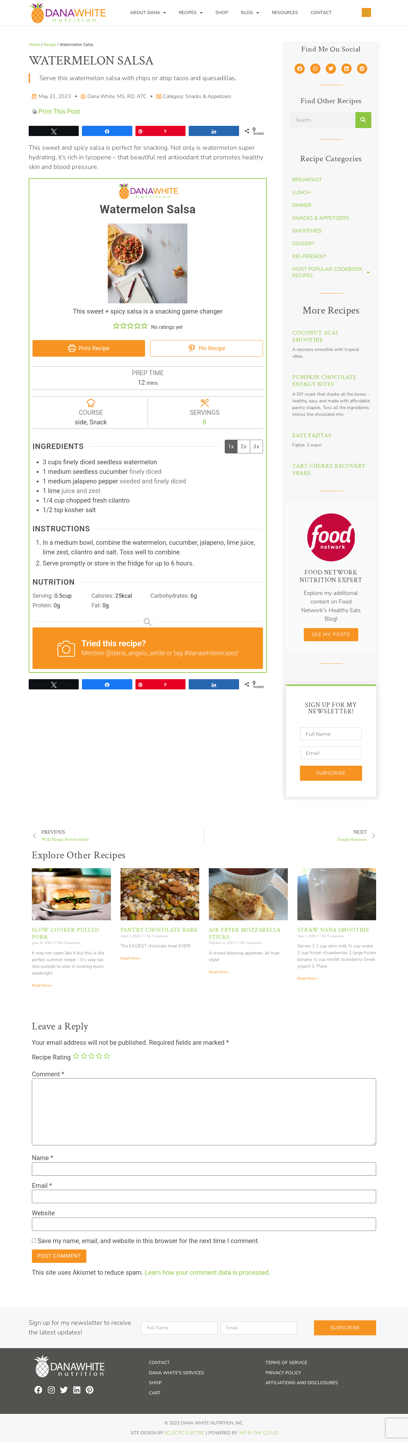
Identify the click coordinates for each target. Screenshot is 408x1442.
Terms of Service (286, 1363)
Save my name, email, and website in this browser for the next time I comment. (148, 1241)
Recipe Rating (51, 1057)
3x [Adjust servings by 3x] (256, 447)
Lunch (301, 192)
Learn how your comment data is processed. (207, 1272)
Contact (321, 13)
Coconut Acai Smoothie (315, 336)
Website (43, 1213)
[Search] (363, 120)
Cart (155, 1393)
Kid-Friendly (309, 256)
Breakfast (307, 179)
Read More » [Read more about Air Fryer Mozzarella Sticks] (219, 972)
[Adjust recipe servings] (204, 422)
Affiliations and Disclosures (302, 1383)
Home (34, 44)
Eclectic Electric (184, 1433)
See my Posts (331, 634)
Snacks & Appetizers (208, 96)
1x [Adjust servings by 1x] (231, 447)
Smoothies (307, 230)
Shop (221, 13)
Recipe (50, 44)
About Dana (148, 12)
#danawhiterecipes (210, 653)
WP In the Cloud (258, 1433)
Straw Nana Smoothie (333, 930)
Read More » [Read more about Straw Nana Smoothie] (307, 978)
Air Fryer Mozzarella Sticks (245, 933)
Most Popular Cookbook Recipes (331, 272)
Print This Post (59, 111)
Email (42, 1185)
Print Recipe (88, 348)
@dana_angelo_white (135, 653)
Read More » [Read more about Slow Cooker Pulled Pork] (42, 985)
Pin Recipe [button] (206, 348)
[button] (116, 325)
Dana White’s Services (176, 1373)
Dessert (303, 243)
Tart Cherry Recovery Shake (329, 469)
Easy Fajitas (312, 435)
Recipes (191, 12)
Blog (250, 12)
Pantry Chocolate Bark (159, 930)
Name (42, 1158)
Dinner (301, 205)
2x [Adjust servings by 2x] (244, 447)
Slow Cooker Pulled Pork (65, 933)
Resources (285, 13)
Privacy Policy (283, 1373)
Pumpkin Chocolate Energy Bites (324, 381)
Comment (48, 1074)
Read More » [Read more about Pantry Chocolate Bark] (130, 958)
